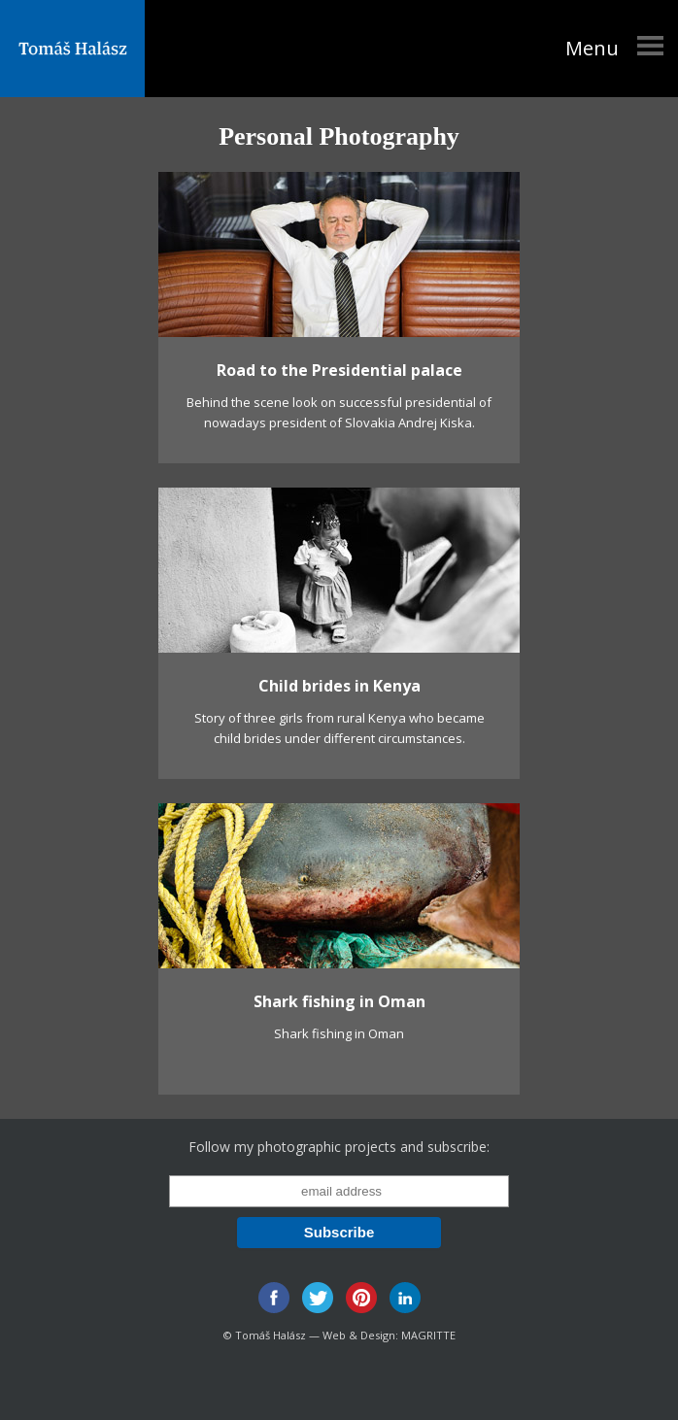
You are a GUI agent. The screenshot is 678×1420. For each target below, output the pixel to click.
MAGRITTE (428, 1335)
